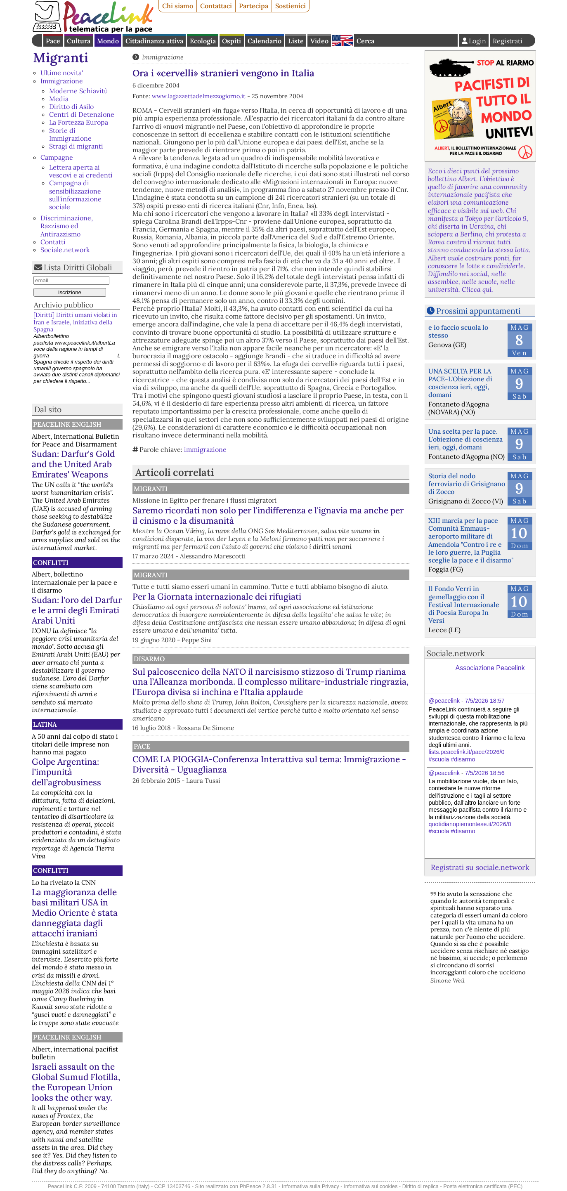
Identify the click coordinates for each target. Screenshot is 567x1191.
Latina (45, 724)
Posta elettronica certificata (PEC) (482, 1186)
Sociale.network (65, 250)
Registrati (507, 41)
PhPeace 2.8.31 (258, 1186)
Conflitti (51, 562)
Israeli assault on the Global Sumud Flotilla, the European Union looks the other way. (76, 1082)
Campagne (56, 157)
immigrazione (205, 449)
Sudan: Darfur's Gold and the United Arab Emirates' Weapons (73, 464)
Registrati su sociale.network (480, 867)
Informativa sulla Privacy (310, 1186)
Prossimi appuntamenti (478, 311)
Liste (296, 41)
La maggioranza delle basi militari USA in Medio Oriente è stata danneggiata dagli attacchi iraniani (75, 912)
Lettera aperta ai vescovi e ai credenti (81, 171)
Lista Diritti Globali (78, 267)
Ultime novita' (61, 73)
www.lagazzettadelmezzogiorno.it (199, 96)
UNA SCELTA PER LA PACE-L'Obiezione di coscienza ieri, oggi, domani (460, 383)
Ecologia (203, 41)
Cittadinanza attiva (154, 41)
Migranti (60, 57)
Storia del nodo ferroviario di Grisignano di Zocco (466, 484)
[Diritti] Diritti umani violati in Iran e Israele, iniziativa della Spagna (75, 322)
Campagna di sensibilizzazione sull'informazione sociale (75, 195)
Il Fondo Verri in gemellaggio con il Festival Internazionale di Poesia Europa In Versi (463, 604)
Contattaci (216, 6)
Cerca (365, 41)
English (342, 40)
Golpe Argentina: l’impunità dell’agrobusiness (66, 772)
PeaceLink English (67, 424)
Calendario (264, 41)
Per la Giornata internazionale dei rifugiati (302, 622)
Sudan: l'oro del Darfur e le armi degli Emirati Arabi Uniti (77, 610)
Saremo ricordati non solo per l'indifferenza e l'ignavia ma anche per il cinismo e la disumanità (308, 520)
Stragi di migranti (76, 146)
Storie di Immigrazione (70, 134)
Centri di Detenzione (81, 114)
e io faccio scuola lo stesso (458, 331)
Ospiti (231, 41)
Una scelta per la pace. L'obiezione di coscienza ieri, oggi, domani (465, 439)
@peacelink (444, 700)
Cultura (78, 41)
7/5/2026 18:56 (485, 773)
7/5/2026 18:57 (485, 700)
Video (319, 41)
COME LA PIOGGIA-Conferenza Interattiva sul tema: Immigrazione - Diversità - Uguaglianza (310, 811)
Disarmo (233, 685)
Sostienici (290, 6)
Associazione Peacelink (490, 667)
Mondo (108, 41)
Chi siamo (177, 6)
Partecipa (253, 6)
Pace (53, 41)
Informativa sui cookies (370, 1186)
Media (59, 99)
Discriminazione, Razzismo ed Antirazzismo (66, 226)
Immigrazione (61, 81)
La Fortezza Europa (78, 122)
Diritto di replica (420, 1186)
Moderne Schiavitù (78, 91)
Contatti (53, 242)
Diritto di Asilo (71, 106)
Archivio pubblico (63, 305)
